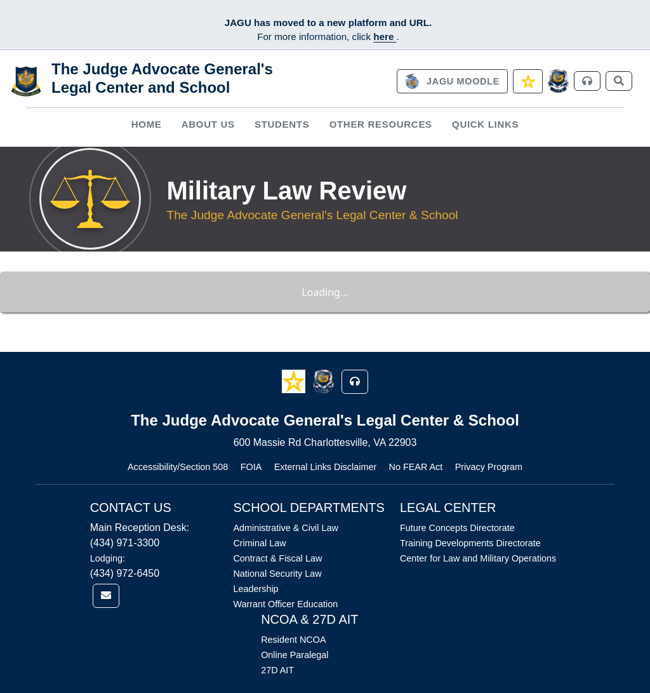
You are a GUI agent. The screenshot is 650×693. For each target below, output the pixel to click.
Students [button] (282, 124)
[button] (295, 380)
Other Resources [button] (380, 124)
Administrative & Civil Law (285, 528)
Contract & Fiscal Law (277, 558)
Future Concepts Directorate (457, 528)
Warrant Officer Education (285, 604)
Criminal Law (259, 543)
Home (146, 124)
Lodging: (107, 558)
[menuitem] (146, 125)
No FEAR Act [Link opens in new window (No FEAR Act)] (416, 467)
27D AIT (277, 670)
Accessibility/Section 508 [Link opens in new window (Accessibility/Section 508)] (178, 467)
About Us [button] (208, 124)
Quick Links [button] (485, 124)
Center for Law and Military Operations (478, 558)
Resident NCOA (293, 640)
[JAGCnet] (558, 81)
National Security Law (277, 574)
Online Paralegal (294, 655)
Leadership (255, 589)
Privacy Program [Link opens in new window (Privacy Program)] (488, 467)
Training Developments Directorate (470, 543)
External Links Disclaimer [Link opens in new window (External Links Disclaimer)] (325, 467)
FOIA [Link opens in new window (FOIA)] (251, 467)
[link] (452, 81)
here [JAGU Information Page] (384, 36)
